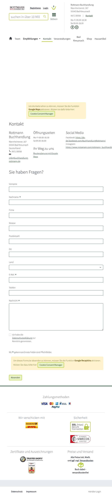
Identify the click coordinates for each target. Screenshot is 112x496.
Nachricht (14, 300)
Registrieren (35, 8)
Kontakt (89, 15)
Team (17, 38)
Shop (89, 38)
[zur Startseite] (10, 39)
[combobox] (25, 16)
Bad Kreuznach (78, 38)
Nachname (15, 197)
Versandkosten (86, 460)
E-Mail (13, 274)
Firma (11, 210)
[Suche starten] (44, 16)
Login (45, 8)
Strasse (12, 223)
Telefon (12, 287)
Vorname (13, 184)
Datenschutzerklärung (22, 337)
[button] (54, 17)
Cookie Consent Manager (41, 113)
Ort (10, 249)
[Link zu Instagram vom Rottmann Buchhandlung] (76, 27)
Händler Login (94, 491)
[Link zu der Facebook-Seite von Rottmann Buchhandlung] (73, 27)
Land (11, 262)
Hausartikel (100, 38)
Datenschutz (16, 491)
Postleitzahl (14, 236)
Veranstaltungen (62, 38)
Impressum (31, 491)
